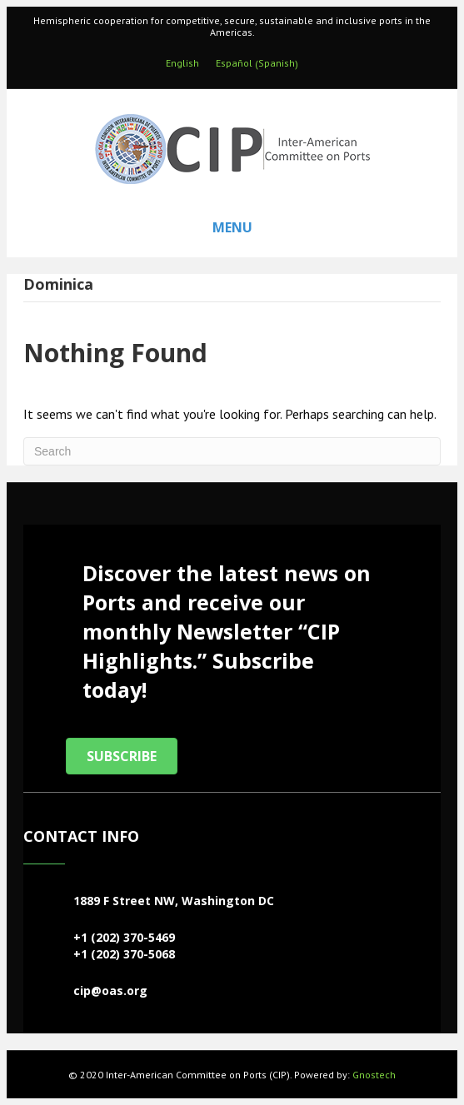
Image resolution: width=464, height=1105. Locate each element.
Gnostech (374, 1074)
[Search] (232, 451)
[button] (121, 756)
